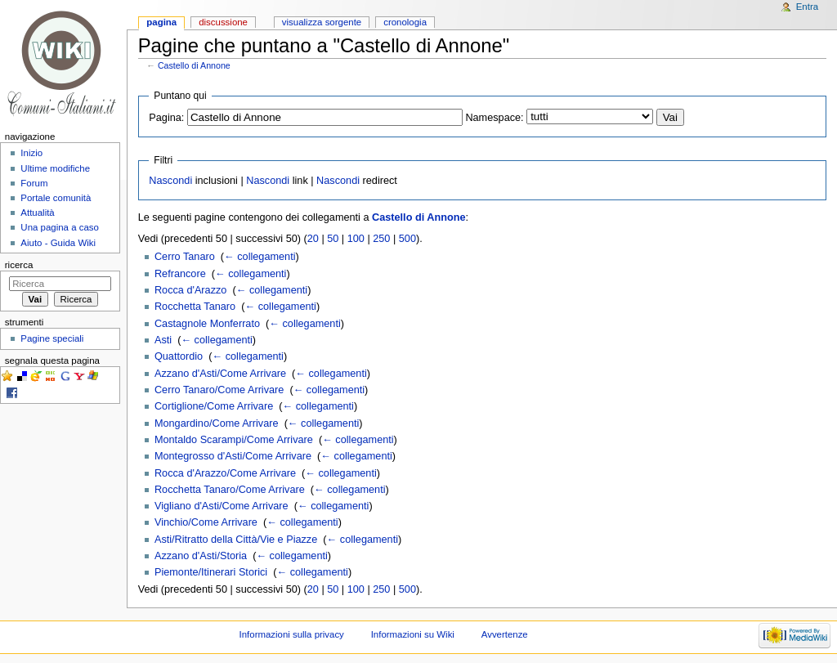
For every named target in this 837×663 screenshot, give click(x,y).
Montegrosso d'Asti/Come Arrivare (232, 456)
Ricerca (19, 265)
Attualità (37, 212)
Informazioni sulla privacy (291, 634)
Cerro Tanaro (184, 256)
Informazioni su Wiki (412, 634)
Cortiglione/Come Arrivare (213, 406)
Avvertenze (504, 634)
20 (313, 238)
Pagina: (166, 117)
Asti (163, 340)
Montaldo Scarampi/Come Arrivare (233, 440)
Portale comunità (55, 198)
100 (356, 238)
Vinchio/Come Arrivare (205, 522)
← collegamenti (259, 256)
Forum (33, 183)
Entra (807, 6)
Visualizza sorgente (321, 22)
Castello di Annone (194, 65)
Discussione (223, 22)
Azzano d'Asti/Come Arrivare (220, 373)
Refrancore (180, 274)
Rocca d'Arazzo (190, 290)
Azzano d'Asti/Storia (200, 556)
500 (407, 238)
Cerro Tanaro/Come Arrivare (219, 390)
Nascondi (170, 180)
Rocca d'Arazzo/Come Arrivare (225, 473)
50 (332, 238)
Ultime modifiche (55, 168)
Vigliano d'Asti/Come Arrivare (221, 506)
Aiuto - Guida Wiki (58, 243)
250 (381, 238)
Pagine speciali (51, 338)
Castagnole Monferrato (207, 323)
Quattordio (178, 356)
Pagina (161, 22)
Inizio (31, 153)
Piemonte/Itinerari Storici (210, 572)
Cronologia (405, 22)
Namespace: (494, 117)
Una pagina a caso (59, 227)
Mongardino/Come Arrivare (216, 423)
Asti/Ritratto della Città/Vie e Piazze (235, 539)
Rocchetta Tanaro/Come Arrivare (229, 489)
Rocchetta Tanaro (194, 306)
